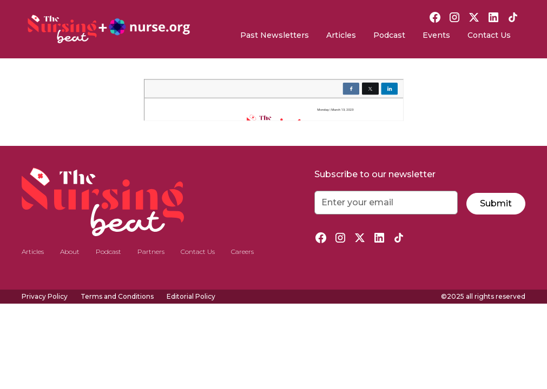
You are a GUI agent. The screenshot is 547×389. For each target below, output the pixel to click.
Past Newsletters (274, 35)
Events (436, 35)
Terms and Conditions (117, 296)
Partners (150, 251)
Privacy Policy (45, 296)
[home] (109, 29)
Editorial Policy (191, 296)
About (70, 251)
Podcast (389, 35)
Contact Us (489, 35)
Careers (242, 251)
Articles (341, 35)
